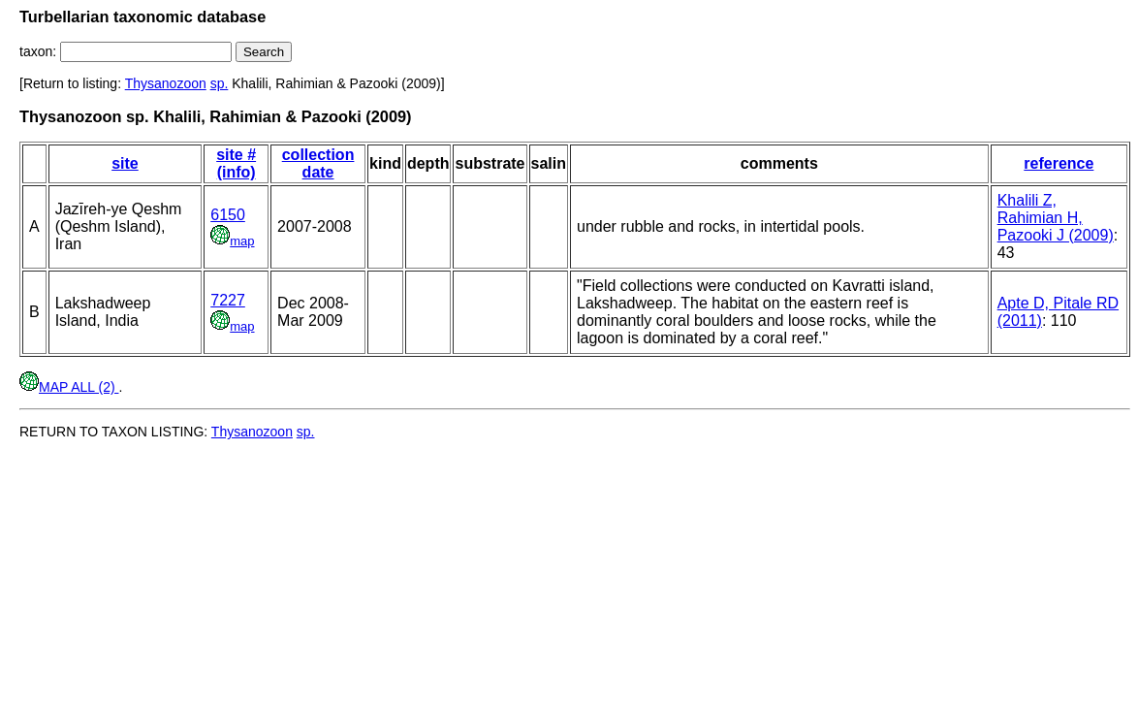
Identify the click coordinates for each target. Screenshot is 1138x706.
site (125, 163)
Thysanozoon (165, 83)
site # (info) (236, 163)
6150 (227, 215)
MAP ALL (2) (68, 387)
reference (1058, 163)
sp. (219, 83)
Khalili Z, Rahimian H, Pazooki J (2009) (1055, 217)
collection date (318, 163)
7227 (227, 300)
